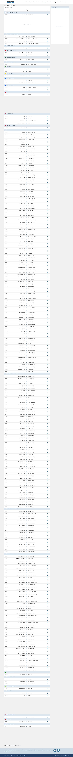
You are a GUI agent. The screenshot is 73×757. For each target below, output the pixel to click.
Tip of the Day (32, 2)
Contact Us (21, 755)
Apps (25, 755)
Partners (8, 755)
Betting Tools (50, 2)
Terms (11, 755)
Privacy (14, 755)
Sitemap (17, 755)
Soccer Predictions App (61, 2)
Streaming (44, 2)
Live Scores (38, 2)
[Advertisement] (27, 24)
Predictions (25, 2)
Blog (55, 2)
